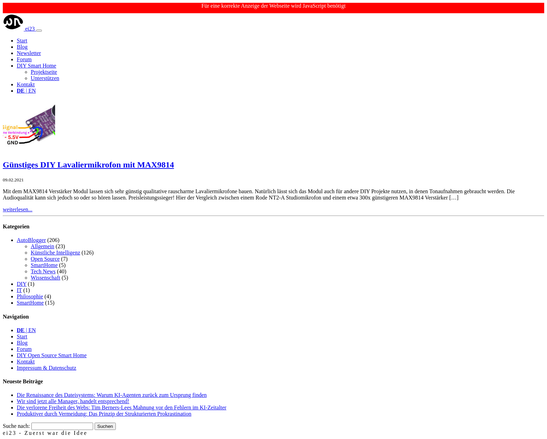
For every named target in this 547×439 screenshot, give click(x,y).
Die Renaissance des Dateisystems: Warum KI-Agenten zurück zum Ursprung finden (112, 395)
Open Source (45, 259)
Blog (22, 47)
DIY (22, 284)
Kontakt (26, 84)
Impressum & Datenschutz (46, 368)
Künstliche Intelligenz (55, 253)
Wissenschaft (45, 278)
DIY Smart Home (36, 66)
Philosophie (30, 296)
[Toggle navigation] (39, 31)
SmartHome (44, 265)
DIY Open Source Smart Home (52, 355)
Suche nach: (16, 426)
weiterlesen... (17, 209)
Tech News (43, 271)
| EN (26, 91)
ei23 (19, 29)
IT (19, 290)
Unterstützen (45, 78)
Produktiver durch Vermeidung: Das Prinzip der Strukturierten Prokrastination (104, 414)
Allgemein (42, 246)
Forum (24, 59)
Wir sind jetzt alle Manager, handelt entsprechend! (73, 401)
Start (22, 41)
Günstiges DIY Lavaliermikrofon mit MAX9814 (88, 164)
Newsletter (29, 53)
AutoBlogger (31, 240)
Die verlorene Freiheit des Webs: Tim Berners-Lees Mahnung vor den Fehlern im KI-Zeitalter (121, 407)
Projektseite (44, 72)
